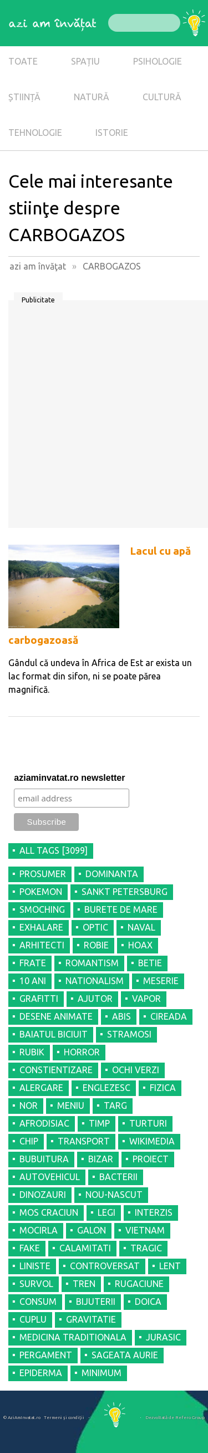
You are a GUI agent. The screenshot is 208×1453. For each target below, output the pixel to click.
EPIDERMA (40, 1373)
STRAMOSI (129, 1034)
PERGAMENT (45, 1355)
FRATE (32, 963)
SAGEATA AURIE (125, 1355)
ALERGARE (41, 1088)
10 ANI (32, 981)
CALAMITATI (85, 1248)
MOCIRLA (38, 1230)
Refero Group (190, 1417)
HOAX (140, 945)
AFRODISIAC (44, 1123)
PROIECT (151, 1159)
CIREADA (168, 1016)
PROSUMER (42, 874)
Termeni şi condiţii (64, 1417)
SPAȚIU (85, 61)
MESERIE (161, 981)
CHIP (28, 1141)
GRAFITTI (38, 999)
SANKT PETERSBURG (125, 892)
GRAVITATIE (91, 1319)
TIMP (99, 1123)
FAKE (29, 1248)
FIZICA (163, 1088)
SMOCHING (42, 909)
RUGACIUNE (139, 1284)
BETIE (150, 963)
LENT (170, 1266)
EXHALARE (41, 927)
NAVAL (141, 927)
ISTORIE (111, 133)
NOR (28, 1105)
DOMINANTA (111, 874)
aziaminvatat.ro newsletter (69, 777)
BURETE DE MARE (121, 909)
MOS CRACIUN (48, 1212)
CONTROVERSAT (105, 1266)
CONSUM (38, 1302)
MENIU (70, 1105)
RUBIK (31, 1052)
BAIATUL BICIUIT (53, 1034)
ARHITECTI (41, 945)
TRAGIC (146, 1248)
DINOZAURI (42, 1195)
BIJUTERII (95, 1302)
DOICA (148, 1302)
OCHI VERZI (135, 1070)
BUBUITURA (44, 1159)
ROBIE (96, 945)
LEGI (106, 1212)
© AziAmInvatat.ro (21, 1417)
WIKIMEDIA (152, 1141)
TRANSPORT (84, 1141)
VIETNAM (145, 1230)
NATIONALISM (94, 981)
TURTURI (148, 1123)
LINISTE (34, 1266)
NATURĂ (91, 97)
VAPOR (146, 999)
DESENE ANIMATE (56, 1016)
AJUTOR (95, 999)
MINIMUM (101, 1373)
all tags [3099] (53, 850)
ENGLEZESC (106, 1088)
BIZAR (100, 1159)
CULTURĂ (162, 97)
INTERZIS (154, 1212)
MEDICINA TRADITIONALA (72, 1337)
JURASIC (163, 1337)
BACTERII (118, 1177)
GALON (91, 1230)
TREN (84, 1284)
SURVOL (36, 1284)
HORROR (82, 1052)
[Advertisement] (104, 418)
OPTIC (95, 927)
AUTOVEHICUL (49, 1177)
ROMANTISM (92, 963)
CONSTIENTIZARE (56, 1070)
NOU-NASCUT (114, 1195)
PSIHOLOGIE (157, 61)
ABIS (121, 1016)
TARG (115, 1105)
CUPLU (33, 1319)
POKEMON (40, 892)
